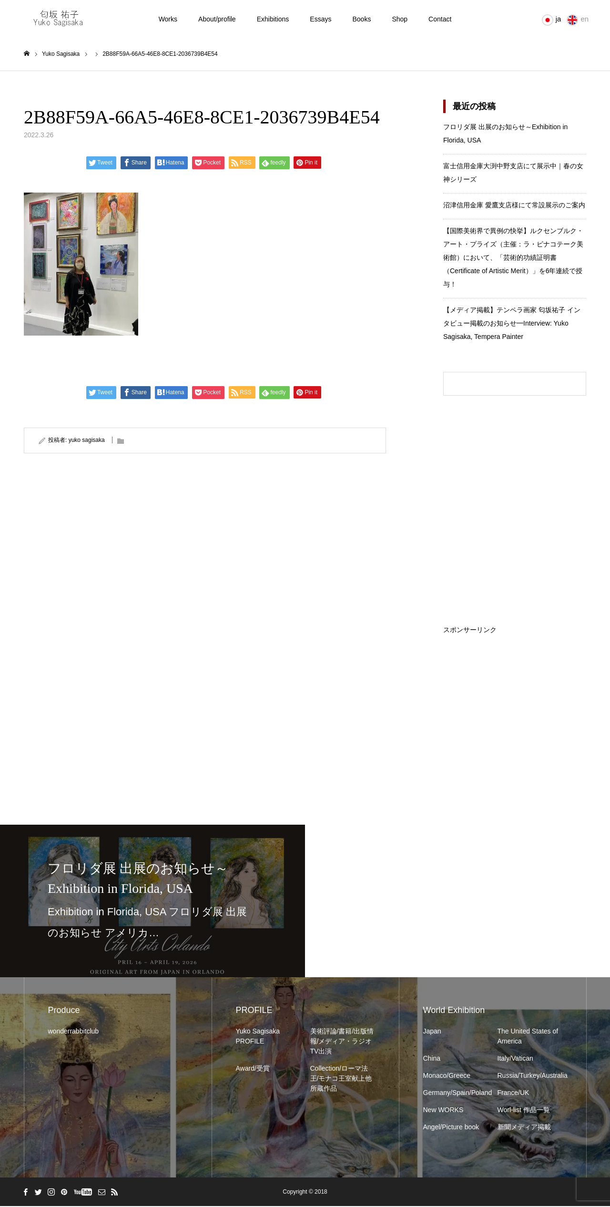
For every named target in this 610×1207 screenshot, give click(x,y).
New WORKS (443, 1111)
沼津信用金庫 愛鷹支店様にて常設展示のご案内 (514, 206)
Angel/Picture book (451, 1128)
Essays (320, 19)
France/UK (513, 1093)
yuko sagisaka (87, 441)
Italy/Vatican (515, 1059)
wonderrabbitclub (73, 1032)
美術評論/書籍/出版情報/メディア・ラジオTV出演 (342, 1042)
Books (361, 19)
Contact (439, 19)
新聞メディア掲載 (524, 1128)
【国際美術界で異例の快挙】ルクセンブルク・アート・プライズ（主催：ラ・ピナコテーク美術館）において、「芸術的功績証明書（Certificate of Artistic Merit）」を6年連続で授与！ (513, 258)
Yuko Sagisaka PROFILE (258, 1037)
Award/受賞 (253, 1069)
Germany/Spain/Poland (455, 1093)
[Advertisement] (514, 693)
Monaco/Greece (447, 1076)
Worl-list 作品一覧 (524, 1111)
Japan (432, 1032)
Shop (399, 19)
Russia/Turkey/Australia (530, 1076)
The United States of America (528, 1037)
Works (168, 19)
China (432, 1059)
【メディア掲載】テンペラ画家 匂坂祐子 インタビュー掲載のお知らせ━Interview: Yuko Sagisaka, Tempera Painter (511, 324)
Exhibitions (273, 19)
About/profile (217, 19)
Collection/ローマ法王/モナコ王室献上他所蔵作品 (341, 1079)
